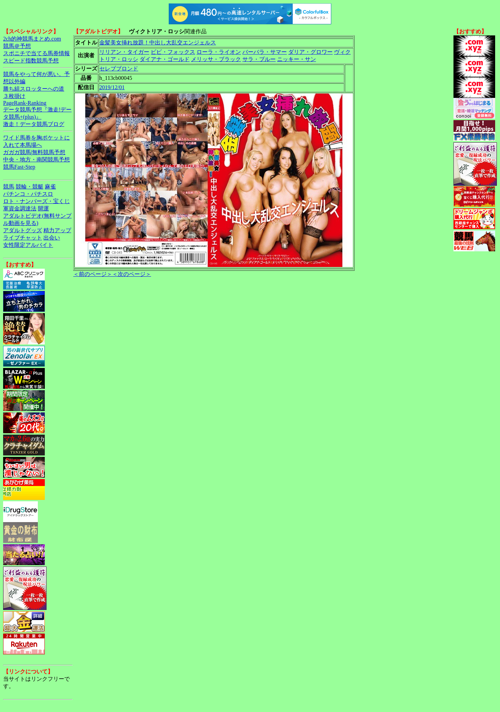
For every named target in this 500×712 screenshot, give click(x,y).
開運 (43, 208)
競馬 (8, 187)
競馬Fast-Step (19, 167)
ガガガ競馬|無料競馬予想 (34, 152)
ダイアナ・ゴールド (165, 59)
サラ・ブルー (259, 59)
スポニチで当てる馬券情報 (36, 53)
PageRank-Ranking (24, 103)
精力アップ (57, 230)
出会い (51, 238)
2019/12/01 (112, 87)
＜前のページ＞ (92, 274)
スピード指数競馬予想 (31, 61)
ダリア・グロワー (310, 52)
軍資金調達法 (19, 208)
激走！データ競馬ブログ (33, 124)
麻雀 (50, 187)
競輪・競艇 (29, 187)
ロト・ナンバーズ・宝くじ (36, 201)
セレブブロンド (118, 69)
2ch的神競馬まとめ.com (32, 39)
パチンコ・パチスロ (28, 194)
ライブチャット (22, 238)
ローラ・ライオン (219, 52)
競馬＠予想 (17, 46)
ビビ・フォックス (173, 52)
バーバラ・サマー (264, 52)
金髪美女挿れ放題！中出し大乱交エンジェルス (157, 42)
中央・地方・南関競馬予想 (36, 159)
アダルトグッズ (22, 230)
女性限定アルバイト (28, 245)
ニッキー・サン (296, 59)
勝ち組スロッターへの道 (33, 89)
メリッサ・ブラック (216, 59)
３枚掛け (14, 96)
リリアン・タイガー (124, 52)
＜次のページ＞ (131, 274)
